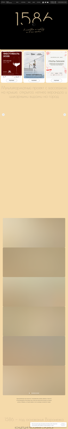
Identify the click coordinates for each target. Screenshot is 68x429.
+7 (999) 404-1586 (53, 2)
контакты (38, 2)
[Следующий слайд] (64, 114)
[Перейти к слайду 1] (29, 127)
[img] (48, 2)
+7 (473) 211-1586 (53, 1)
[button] (17, 2)
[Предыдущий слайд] (3, 114)
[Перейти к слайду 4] (33, 127)
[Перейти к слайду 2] (30, 127)
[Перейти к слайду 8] (38, 127)
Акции (34, 2)
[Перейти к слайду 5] (34, 127)
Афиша (29, 2)
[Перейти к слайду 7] (37, 127)
